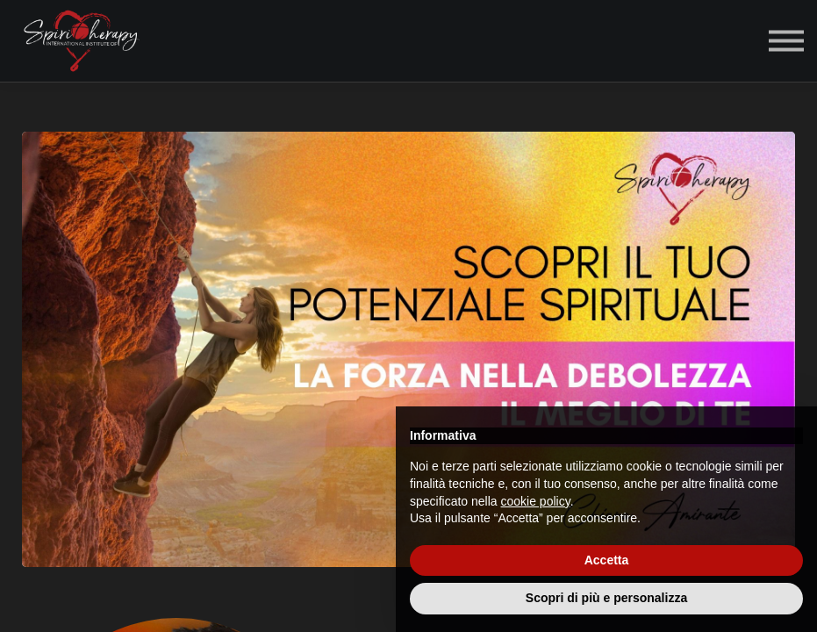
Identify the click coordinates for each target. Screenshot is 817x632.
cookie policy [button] (535, 501)
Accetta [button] (606, 560)
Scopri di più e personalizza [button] (606, 598)
